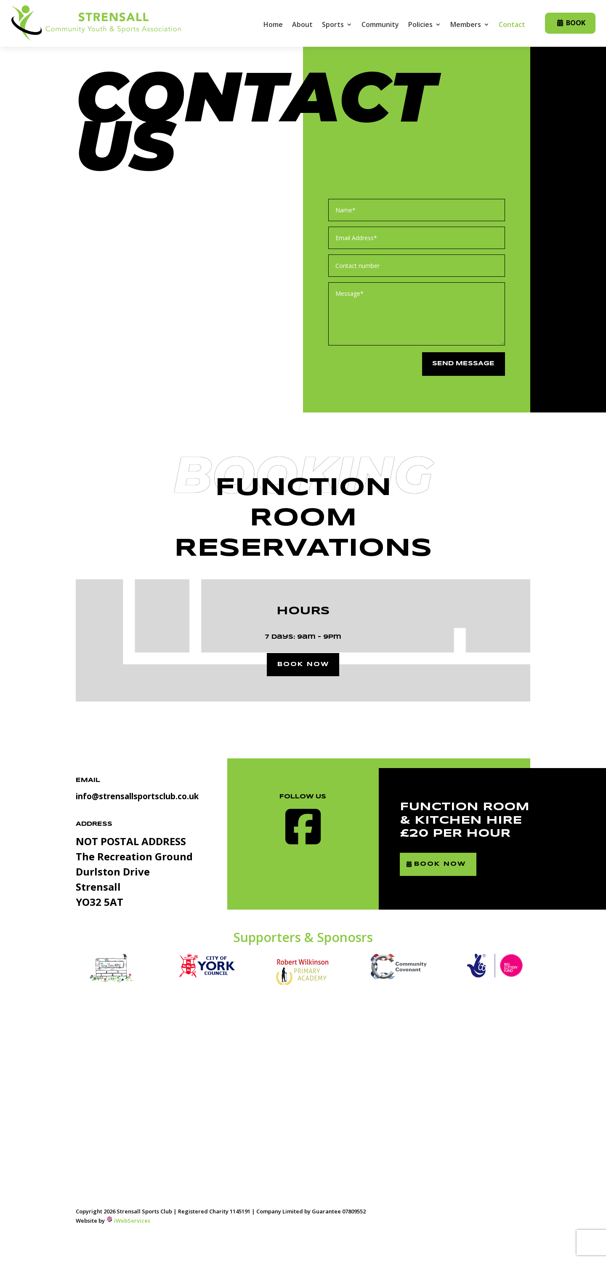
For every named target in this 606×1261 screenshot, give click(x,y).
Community (380, 25)
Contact (512, 25)
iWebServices (132, 1222)
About (302, 25)
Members (465, 25)
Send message (461, 364)
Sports (333, 25)
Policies (420, 25)
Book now (303, 665)
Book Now (447, 867)
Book (575, 22)
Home (273, 25)
